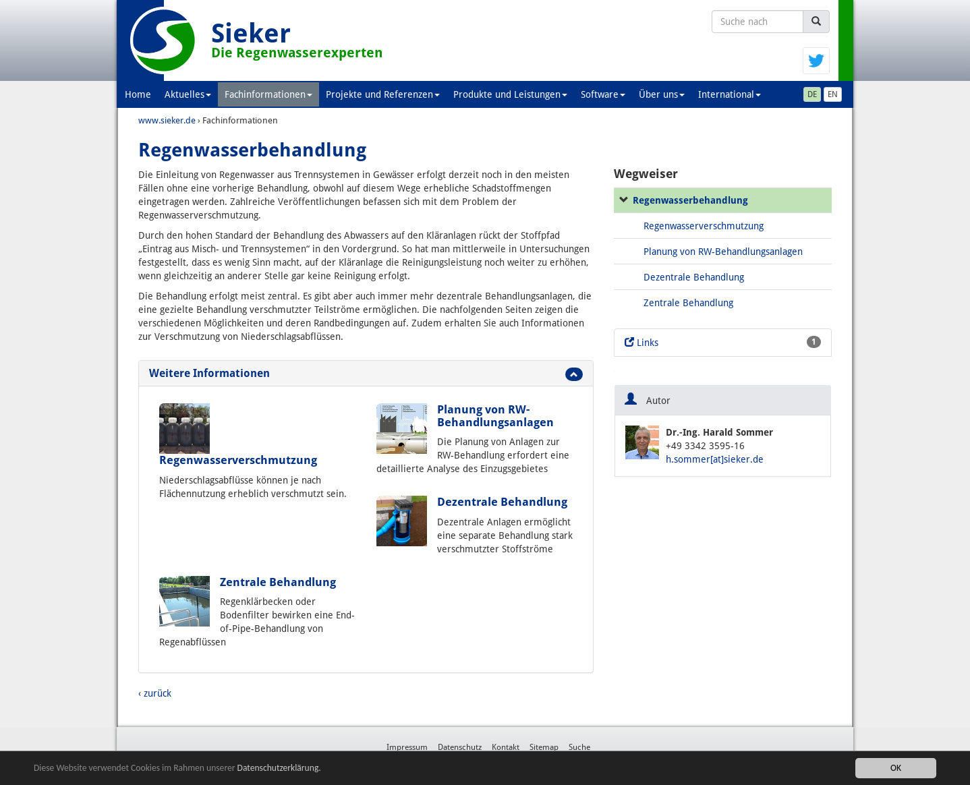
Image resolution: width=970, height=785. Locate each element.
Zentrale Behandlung (278, 582)
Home (138, 94)
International (729, 94)
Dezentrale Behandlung (502, 501)
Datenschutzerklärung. (279, 768)
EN (833, 94)
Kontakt (505, 747)
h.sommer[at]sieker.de (715, 459)
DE (812, 94)
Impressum (407, 747)
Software (603, 94)
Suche (579, 747)
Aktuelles (188, 94)
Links (723, 342)
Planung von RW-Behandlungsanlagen (495, 415)
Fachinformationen (268, 94)
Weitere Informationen (209, 373)
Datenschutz (460, 747)
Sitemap (544, 747)
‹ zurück (154, 693)
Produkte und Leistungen (510, 94)
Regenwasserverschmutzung (238, 460)
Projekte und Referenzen (383, 94)
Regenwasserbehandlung (690, 200)
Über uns (662, 94)
